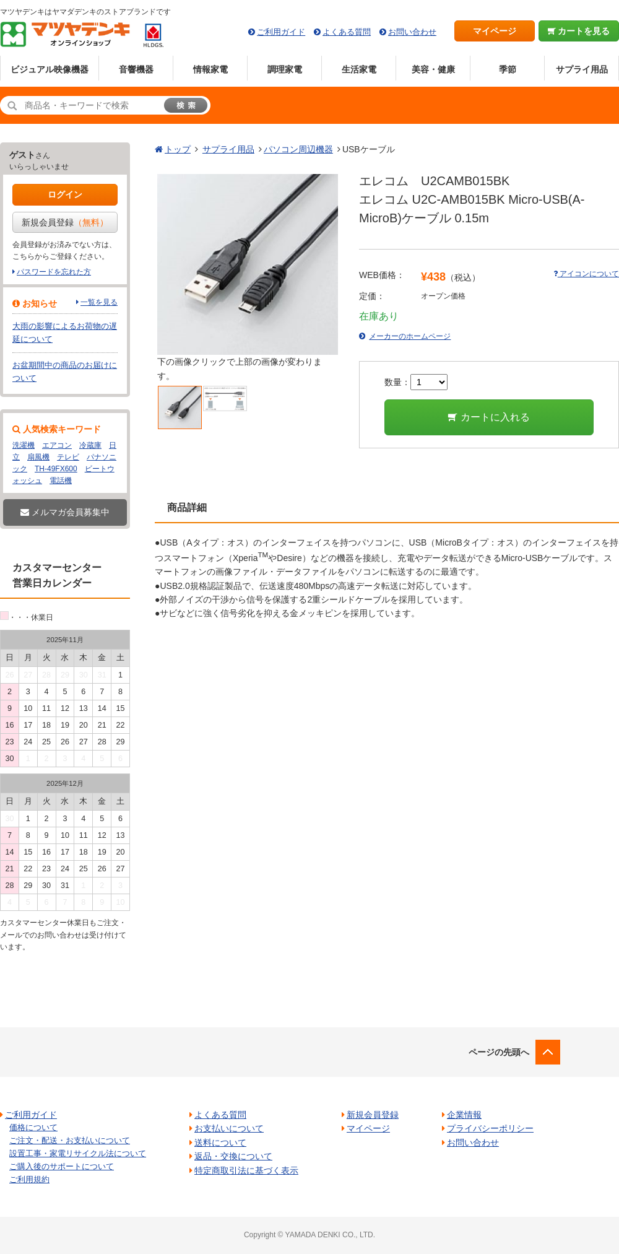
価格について (33, 1127)
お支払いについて (229, 1128)
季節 (507, 69)
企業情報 (464, 1115)
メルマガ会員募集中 (65, 512)
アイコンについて (586, 273)
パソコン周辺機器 (298, 149)
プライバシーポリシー (490, 1128)
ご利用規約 (29, 1179)
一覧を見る (99, 302)
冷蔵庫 (90, 445)
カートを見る (579, 31)
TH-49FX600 (56, 468)
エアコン (57, 445)
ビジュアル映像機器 (50, 69)
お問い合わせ (412, 32)
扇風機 (38, 457)
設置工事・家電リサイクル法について (77, 1153)
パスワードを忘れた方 (54, 272)
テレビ (68, 457)
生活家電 (359, 69)
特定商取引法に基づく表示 (246, 1170)
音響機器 (136, 69)
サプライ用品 (582, 69)
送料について (220, 1142)
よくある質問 (346, 32)
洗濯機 (23, 445)
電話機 (61, 480)
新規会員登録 (65, 222)
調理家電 (284, 69)
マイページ (494, 31)
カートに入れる (488, 417)
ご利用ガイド (281, 32)
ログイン (65, 194)
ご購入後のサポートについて (61, 1166)
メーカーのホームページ (410, 336)
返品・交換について (233, 1156)
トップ (178, 149)
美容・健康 (433, 69)
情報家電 (210, 69)
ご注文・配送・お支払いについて (69, 1140)
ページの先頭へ (499, 1052)
